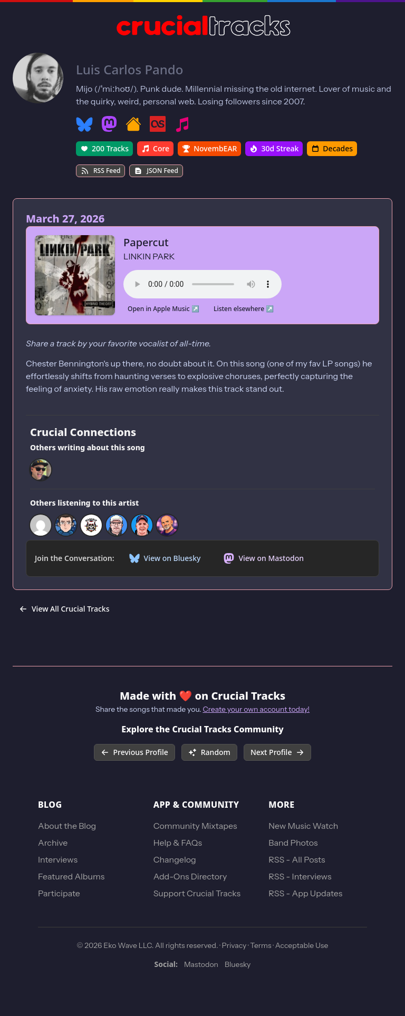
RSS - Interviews (299, 876)
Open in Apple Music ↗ (163, 308)
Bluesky (237, 964)
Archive (53, 842)
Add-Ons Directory (190, 876)
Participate (59, 893)
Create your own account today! (256, 709)
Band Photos (292, 842)
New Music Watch (303, 825)
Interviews (58, 859)
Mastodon (201, 964)
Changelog (174, 859)
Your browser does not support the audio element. (202, 282)
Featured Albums (71, 876)
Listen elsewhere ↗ (244, 308)
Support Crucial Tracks (196, 893)
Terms (260, 945)
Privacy (234, 945)
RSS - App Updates (305, 893)
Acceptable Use (302, 945)
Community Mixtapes (195, 825)
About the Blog (67, 825)
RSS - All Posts (296, 859)
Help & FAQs (177, 842)
